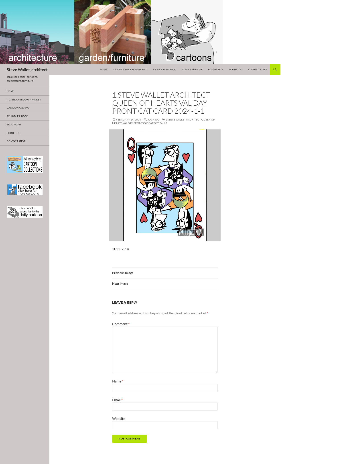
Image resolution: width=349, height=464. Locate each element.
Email (117, 400)
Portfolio (235, 69)
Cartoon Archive (164, 69)
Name (117, 381)
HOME (103, 69)
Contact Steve (257, 69)
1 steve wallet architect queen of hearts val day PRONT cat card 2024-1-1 (163, 121)
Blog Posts (215, 69)
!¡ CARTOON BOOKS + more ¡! (130, 69)
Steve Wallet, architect (27, 69)
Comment (121, 324)
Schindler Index (191, 69)
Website (118, 418)
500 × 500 (153, 119)
